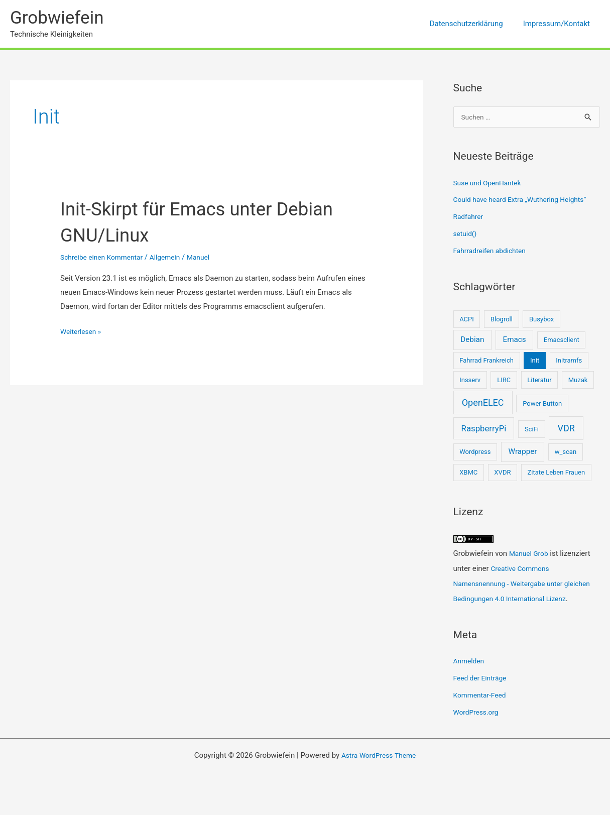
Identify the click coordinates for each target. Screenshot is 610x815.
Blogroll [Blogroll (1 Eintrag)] (502, 320)
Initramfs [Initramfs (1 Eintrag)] (569, 361)
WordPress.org (478, 728)
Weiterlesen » (82, 332)
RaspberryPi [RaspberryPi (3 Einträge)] (484, 429)
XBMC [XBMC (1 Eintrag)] (468, 473)
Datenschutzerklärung (474, 23)
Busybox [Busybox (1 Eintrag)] (541, 320)
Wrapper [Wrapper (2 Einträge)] (523, 452)
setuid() (466, 234)
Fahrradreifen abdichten (493, 251)
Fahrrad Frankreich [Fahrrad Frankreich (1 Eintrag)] (486, 361)
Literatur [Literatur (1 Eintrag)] (539, 381)
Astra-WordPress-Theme (379, 771)
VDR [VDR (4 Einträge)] (566, 429)
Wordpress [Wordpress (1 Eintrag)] (475, 452)
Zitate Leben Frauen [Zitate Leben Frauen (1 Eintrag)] (556, 473)
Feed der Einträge (482, 693)
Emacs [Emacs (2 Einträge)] (514, 340)
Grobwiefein (57, 18)
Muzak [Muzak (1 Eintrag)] (578, 381)
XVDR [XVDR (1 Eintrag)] (502, 473)
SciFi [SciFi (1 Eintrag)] (532, 430)
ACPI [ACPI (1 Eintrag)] (466, 320)
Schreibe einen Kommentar (105, 257)
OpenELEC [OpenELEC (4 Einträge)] (483, 403)
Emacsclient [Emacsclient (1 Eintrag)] (561, 340)
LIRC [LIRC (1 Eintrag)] (504, 381)
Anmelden (470, 676)
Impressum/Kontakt (559, 23)
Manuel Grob (530, 554)
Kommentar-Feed (482, 711)
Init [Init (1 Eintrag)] (534, 361)
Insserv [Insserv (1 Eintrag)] (469, 381)
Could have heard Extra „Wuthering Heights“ (526, 200)
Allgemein (174, 257)
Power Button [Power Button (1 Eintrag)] (542, 404)
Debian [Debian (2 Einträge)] (472, 340)
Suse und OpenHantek (490, 183)
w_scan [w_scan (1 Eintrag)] (565, 452)
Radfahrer (469, 217)
